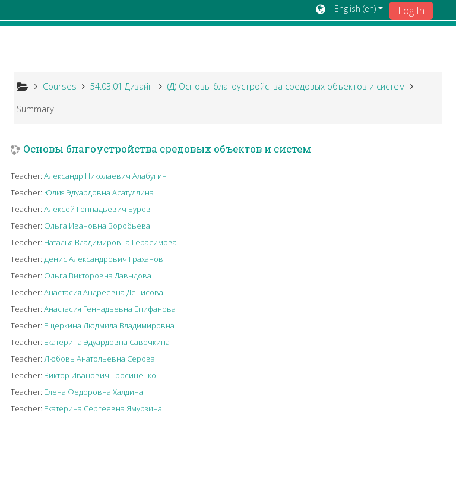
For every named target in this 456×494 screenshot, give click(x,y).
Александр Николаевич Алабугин (105, 175)
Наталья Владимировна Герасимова (110, 242)
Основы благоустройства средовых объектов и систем (167, 149)
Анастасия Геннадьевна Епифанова (110, 308)
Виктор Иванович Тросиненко (100, 375)
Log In (411, 10)
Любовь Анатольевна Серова (99, 358)
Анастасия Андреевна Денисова (103, 292)
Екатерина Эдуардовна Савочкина (107, 342)
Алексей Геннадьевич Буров (97, 209)
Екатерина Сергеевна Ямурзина (103, 408)
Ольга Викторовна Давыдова (97, 275)
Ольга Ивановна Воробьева (97, 225)
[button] (349, 10)
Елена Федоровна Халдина (93, 392)
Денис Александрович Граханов (103, 259)
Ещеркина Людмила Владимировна (109, 325)
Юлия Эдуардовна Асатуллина (99, 192)
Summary (35, 109)
